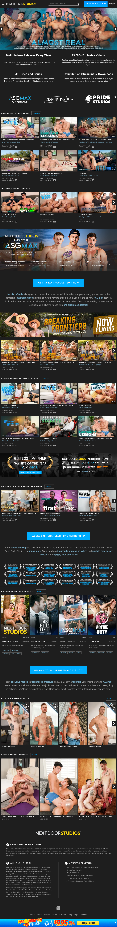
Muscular (109, 652)
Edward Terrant (93, 175)
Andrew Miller (83, 364)
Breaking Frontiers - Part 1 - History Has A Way (23, 362)
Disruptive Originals (47, 518)
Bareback (101, 652)
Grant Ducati (100, 142)
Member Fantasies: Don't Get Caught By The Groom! (24, 513)
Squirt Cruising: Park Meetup (15, 173)
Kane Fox (99, 217)
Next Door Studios (47, 145)
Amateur (71, 652)
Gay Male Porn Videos (35, 872)
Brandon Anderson (68, 746)
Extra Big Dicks (7, 410)
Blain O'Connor (38, 746)
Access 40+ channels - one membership (58, 536)
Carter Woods (44, 217)
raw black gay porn (23, 853)
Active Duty (94, 641)
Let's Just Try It (9, 214)
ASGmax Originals (85, 410)
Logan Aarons (6, 142)
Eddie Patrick (6, 407)
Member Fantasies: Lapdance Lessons (57, 140)
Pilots (78, 652)
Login (112, 4)
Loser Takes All (9, 405)
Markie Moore (30, 878)
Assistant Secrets (48, 438)
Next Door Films (84, 145)
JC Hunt (51, 364)
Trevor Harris (44, 515)
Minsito (89, 407)
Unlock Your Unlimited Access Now (58, 670)
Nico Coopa (82, 142)
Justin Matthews (7, 515)
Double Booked (86, 214)
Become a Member (96, 4)
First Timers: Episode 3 (50, 513)
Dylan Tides (52, 441)
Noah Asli (16, 441)
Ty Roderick (44, 441)
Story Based (15, 650)
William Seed (83, 175)
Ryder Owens (91, 142)
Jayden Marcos (45, 175)
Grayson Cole (15, 142)
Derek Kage (108, 142)
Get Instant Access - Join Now (58, 283)
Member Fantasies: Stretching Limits (18, 140)
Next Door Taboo (46, 178)
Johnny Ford (83, 407)
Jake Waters (14, 407)
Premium (6, 653)
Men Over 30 (44, 444)
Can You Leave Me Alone (51, 173)
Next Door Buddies (8, 145)
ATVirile (82, 173)
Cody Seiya (14, 364)
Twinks (18, 653)
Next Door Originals (86, 178)
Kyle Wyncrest (83, 217)
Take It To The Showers (89, 513)
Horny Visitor (85, 405)
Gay (12, 653)
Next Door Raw (7, 178)
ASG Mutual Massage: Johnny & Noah (18, 438)
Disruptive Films (38, 641)
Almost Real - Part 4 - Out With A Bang (96, 140)
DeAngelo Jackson (55, 515)
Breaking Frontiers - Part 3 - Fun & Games (97, 362)
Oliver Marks (44, 142)
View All (36, 113)
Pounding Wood (47, 214)
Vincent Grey (6, 175)
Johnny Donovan (55, 217)
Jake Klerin (54, 175)
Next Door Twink (8, 220)
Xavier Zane (93, 515)
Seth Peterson (53, 142)
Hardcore (6, 650)
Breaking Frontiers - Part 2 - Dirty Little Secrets (62, 362)
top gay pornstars (29, 876)
